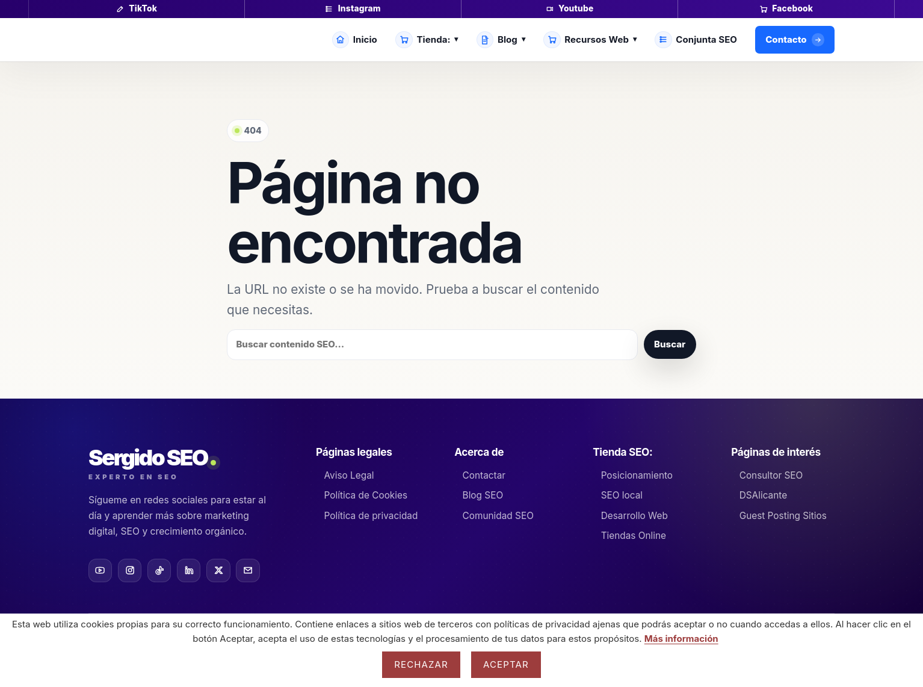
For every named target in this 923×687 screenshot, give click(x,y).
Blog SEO (483, 495)
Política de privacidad (371, 515)
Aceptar (506, 664)
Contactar (484, 475)
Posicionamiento (637, 475)
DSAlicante (763, 495)
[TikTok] (159, 570)
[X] (218, 570)
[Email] (247, 570)
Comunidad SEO (498, 515)
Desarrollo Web (634, 515)
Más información (681, 638)
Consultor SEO (771, 475)
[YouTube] (100, 570)
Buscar (669, 344)
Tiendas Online (633, 535)
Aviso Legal (349, 475)
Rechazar (421, 664)
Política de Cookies (366, 495)
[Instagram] (129, 570)
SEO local (622, 495)
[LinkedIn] (188, 570)
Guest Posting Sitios (783, 515)
